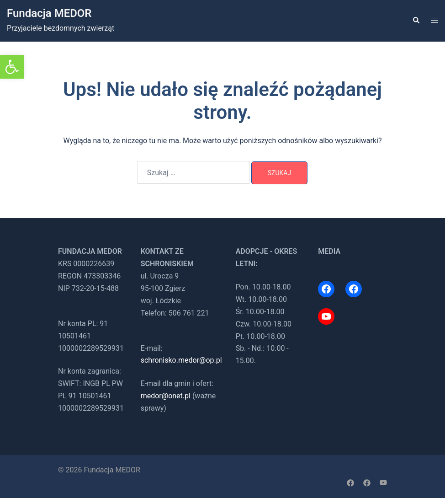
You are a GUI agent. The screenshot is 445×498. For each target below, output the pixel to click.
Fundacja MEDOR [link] (49, 13)
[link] (12, 67)
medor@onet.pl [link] (166, 395)
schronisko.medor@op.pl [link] (181, 360)
